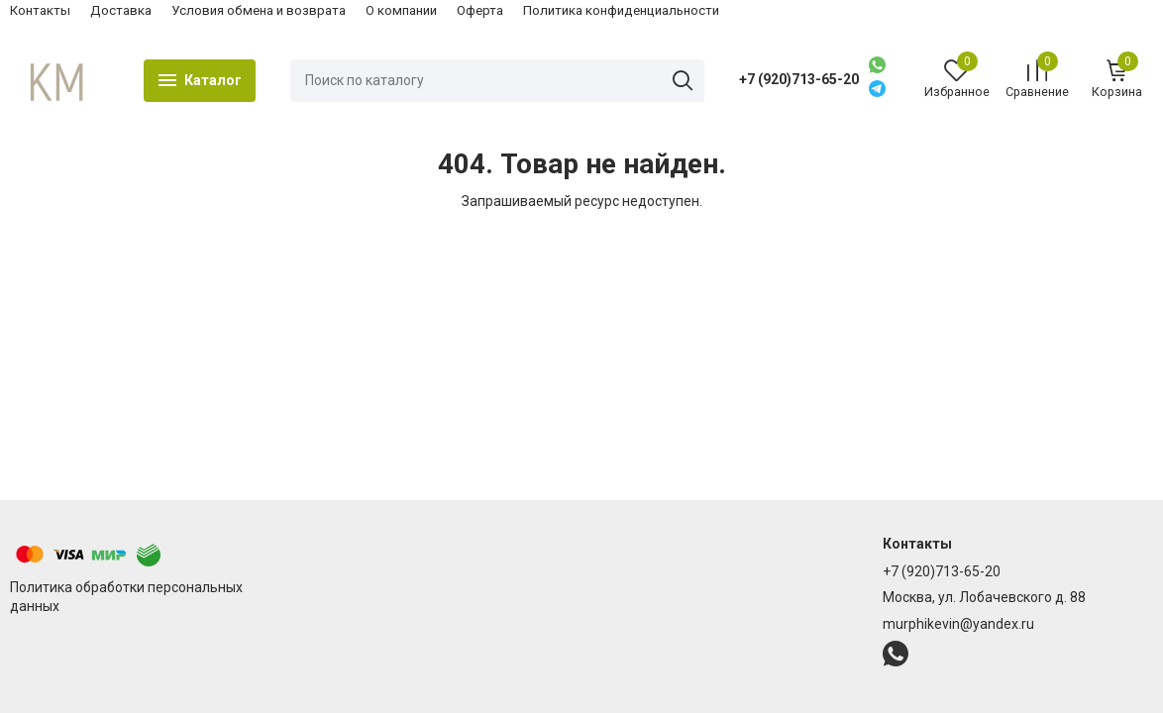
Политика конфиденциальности (621, 10)
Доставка (121, 10)
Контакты (40, 10)
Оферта (480, 10)
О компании (401, 10)
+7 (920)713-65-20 (799, 79)
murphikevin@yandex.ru (958, 624)
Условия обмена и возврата (258, 10)
